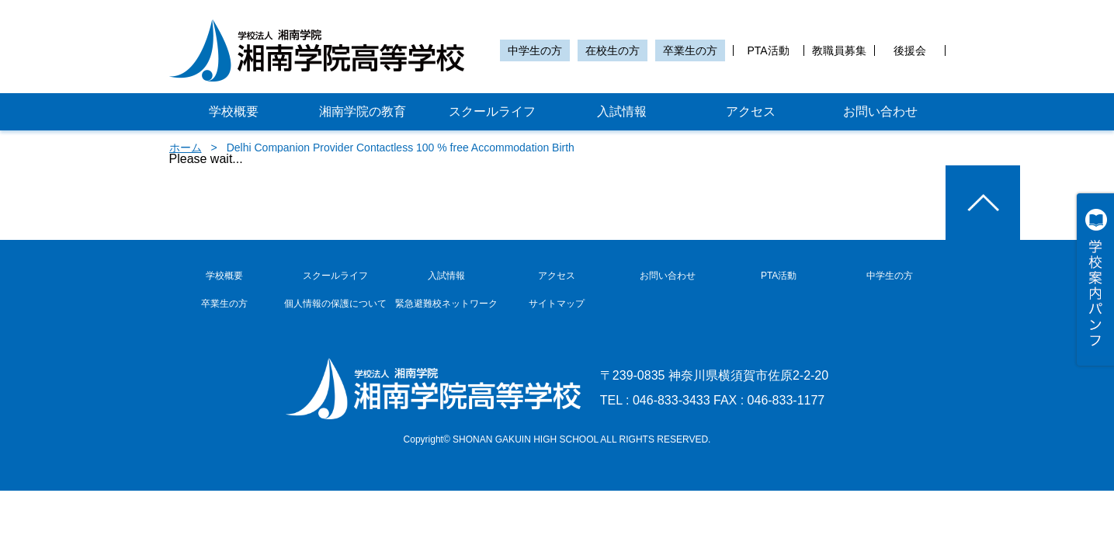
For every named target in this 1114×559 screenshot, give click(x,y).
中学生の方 (535, 50)
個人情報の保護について (335, 303)
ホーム (185, 147)
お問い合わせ (880, 111)
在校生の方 (612, 50)
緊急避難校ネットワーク (446, 303)
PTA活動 (768, 50)
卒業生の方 (690, 50)
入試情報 (622, 111)
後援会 (910, 50)
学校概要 (234, 111)
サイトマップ (557, 303)
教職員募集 (839, 50)
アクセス (751, 111)
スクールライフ (492, 111)
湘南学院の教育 (362, 111)
